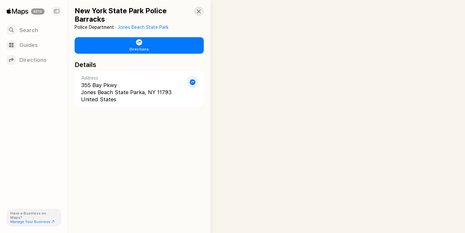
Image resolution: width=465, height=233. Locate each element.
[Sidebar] (56, 11)
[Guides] (34, 45)
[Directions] (34, 59)
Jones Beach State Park (143, 27)
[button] (192, 11)
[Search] (34, 30)
